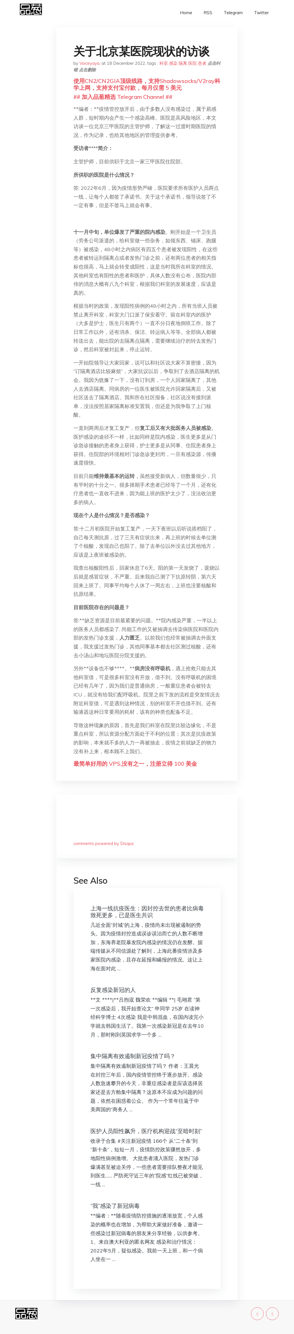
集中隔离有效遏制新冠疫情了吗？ (132, 1056)
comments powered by (103, 843)
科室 (163, 63)
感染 (173, 63)
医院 (192, 63)
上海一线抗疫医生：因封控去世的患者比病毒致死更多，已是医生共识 (147, 912)
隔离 (183, 63)
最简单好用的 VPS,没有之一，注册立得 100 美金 (135, 763)
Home (186, 12)
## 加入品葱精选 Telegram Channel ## (122, 96)
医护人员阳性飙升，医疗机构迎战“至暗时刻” (146, 1131)
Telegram (233, 12)
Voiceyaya (89, 63)
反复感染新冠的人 (113, 989)
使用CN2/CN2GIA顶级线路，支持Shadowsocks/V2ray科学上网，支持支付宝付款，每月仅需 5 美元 (146, 84)
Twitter (261, 12)
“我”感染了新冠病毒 (115, 1205)
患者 (202, 63)
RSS (208, 12)
